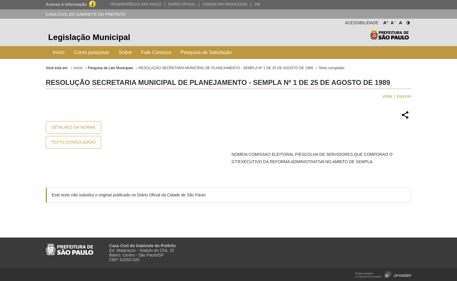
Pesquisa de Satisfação (206, 52)
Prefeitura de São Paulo (389, 38)
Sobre (125, 52)
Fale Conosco (156, 52)
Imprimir (404, 96)
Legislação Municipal (89, 37)
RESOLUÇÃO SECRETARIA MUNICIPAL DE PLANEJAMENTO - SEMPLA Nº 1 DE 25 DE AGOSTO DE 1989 (225, 68)
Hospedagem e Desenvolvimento (383, 274)
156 (257, 4)
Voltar (387, 96)
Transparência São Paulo (135, 4)
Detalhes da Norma (73, 127)
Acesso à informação (66, 4)
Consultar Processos (224, 4)
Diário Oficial (181, 4)
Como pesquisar (91, 52)
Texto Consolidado (73, 142)
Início (58, 52)
